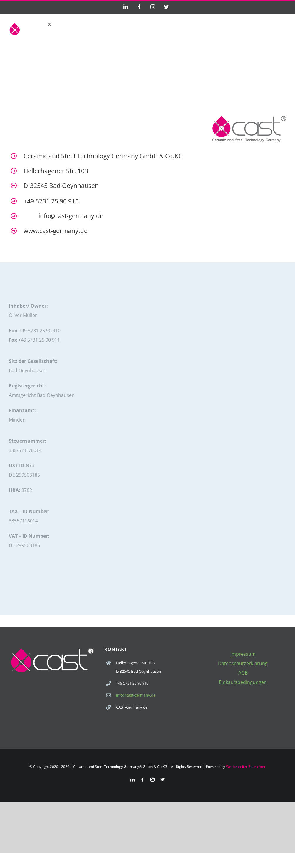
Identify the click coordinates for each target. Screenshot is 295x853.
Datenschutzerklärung (243, 663)
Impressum (243, 654)
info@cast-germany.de (135, 695)
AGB (243, 673)
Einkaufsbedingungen (243, 682)
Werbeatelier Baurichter (246, 766)
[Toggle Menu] (282, 28)
